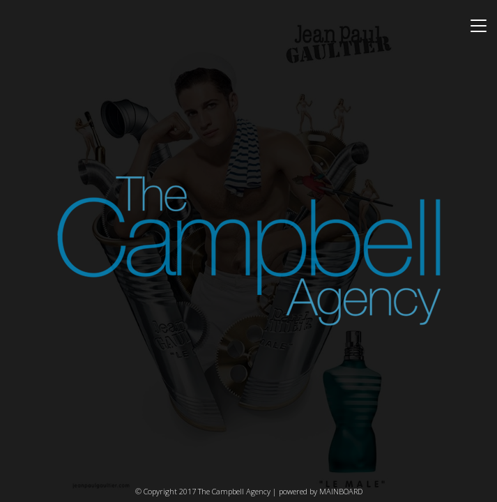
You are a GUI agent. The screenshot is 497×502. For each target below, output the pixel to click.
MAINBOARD (340, 491)
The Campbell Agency (249, 251)
